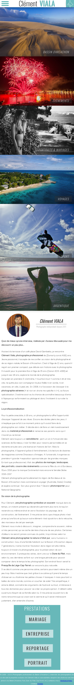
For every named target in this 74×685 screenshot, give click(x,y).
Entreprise (38, 634)
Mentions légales (66, 680)
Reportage (37, 648)
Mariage (38, 619)
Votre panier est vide (70, 3)
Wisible (40, 683)
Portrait (38, 662)
